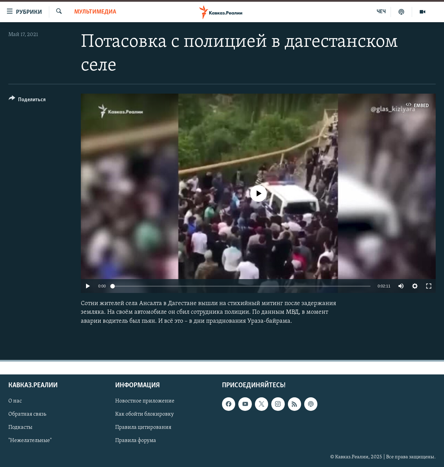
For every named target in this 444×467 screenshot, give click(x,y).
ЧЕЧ (381, 12)
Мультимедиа (95, 12)
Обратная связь (27, 414)
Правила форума (135, 440)
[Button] (27, 101)
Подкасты (20, 427)
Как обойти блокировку (144, 414)
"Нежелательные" (30, 440)
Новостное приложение (144, 401)
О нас (15, 401)
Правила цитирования (143, 427)
